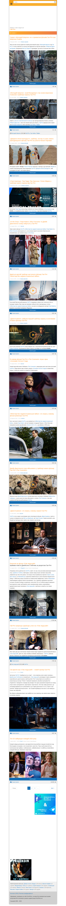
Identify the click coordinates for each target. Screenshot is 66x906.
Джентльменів (14, 348)
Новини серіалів (24, 41)
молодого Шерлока (17, 124)
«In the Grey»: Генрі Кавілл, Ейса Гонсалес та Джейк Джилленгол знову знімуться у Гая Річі (28, 222)
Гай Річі (12, 29)
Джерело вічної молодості (43, 168)
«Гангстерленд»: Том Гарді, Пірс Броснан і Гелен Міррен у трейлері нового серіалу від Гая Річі (30, 182)
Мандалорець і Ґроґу (20, 885)
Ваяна (18, 887)
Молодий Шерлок (44, 44)
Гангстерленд (32, 211)
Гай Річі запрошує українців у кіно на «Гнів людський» (29, 626)
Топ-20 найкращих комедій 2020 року (23, 739)
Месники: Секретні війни (16, 889)
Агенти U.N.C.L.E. (31, 425)
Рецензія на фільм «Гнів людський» (22, 563)
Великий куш (22, 576)
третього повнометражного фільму (23, 120)
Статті (21, 672)
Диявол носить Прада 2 (30, 883)
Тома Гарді (18, 209)
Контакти (12, 893)
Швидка (12, 498)
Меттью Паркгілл (26, 48)
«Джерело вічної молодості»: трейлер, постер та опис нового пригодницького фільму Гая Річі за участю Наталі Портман (32, 139)
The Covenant (31, 366)
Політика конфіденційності (26, 893)
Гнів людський (30, 586)
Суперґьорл (51, 885)
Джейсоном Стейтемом (16, 677)
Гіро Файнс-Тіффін (35, 124)
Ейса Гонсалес (14, 231)
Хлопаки (35, 368)
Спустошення (48, 209)
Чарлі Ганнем (39, 518)
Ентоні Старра (42, 368)
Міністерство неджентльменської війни (36, 229)
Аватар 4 (32, 889)
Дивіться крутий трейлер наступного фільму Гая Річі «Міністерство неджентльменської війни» (28, 275)
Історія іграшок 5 (37, 885)
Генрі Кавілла (52, 306)
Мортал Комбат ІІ (46, 883)
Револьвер (51, 578)
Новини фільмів (24, 143)
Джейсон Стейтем (18, 572)
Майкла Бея (52, 496)
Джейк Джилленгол (23, 496)
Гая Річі (33, 168)
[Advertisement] (33, 16)
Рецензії (23, 568)
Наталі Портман (28, 166)
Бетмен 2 (41, 887)
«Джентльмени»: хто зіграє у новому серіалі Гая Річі (28, 511)
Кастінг (22, 226)
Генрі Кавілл (50, 229)
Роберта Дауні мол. (15, 122)
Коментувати (14, 86)
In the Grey (30, 232)
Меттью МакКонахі (28, 518)
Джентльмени (45, 516)
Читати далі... (32, 83)
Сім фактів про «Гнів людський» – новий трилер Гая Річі (30, 670)
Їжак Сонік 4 (29, 887)
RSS (17, 893)
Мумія (52, 166)
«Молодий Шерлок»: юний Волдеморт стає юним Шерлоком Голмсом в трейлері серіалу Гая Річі (31, 94)
